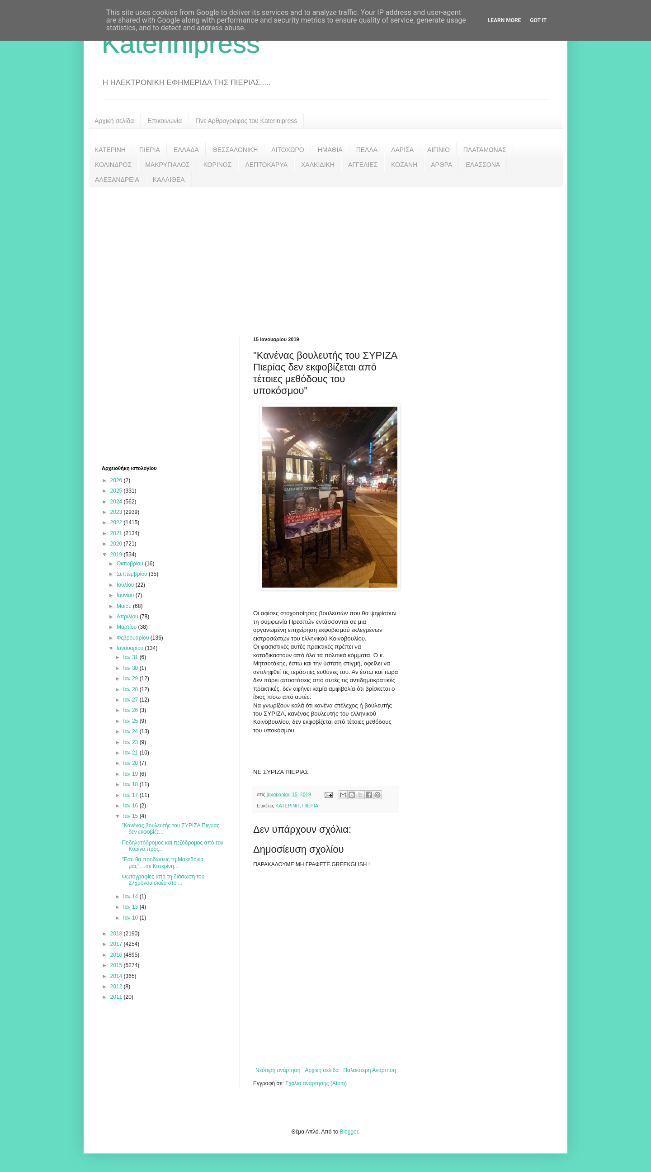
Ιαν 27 (131, 700)
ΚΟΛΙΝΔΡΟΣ (113, 164)
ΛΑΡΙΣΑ (402, 149)
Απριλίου (128, 616)
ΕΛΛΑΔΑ (186, 149)
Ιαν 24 (131, 731)
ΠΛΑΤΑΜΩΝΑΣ (484, 149)
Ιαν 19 (131, 774)
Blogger (349, 1132)
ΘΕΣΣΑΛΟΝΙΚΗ (235, 149)
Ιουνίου (126, 595)
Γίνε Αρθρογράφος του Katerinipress (246, 120)
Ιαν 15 (131, 816)
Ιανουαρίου (131, 648)
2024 (117, 501)
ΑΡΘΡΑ (441, 164)
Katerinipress (181, 43)
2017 (117, 944)
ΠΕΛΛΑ (367, 149)
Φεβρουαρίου (134, 638)
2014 (117, 976)
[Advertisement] (325, 255)
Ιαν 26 (131, 710)
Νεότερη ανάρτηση (277, 1070)
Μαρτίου (127, 627)
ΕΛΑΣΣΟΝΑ (483, 164)
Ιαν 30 (131, 668)
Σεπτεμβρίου (133, 574)
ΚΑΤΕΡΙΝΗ (110, 149)
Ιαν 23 (131, 742)
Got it (538, 20)
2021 (117, 533)
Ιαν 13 (131, 907)
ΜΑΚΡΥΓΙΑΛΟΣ (167, 164)
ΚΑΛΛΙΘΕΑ (169, 179)
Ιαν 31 (131, 657)
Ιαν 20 (131, 763)
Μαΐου (125, 606)
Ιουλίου (126, 585)
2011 (117, 997)
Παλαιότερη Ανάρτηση (369, 1070)
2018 (117, 933)
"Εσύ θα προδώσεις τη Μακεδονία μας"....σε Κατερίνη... (162, 862)
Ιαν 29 (131, 678)
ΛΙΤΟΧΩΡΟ (287, 149)
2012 (117, 986)
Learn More (504, 20)
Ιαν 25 (131, 721)
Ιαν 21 (131, 753)
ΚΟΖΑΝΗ (404, 164)
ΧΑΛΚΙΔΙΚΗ (318, 164)
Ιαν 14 (131, 896)
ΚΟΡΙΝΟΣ (217, 164)
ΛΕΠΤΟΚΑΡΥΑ (266, 164)
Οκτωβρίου (131, 563)
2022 (117, 522)
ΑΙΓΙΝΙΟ (438, 149)
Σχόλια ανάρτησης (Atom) (316, 1083)
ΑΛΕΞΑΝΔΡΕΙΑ (117, 179)
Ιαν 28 (131, 689)
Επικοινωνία (164, 120)
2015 (117, 965)
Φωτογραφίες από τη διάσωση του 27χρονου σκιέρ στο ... (163, 879)
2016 (117, 955)
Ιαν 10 (131, 918)
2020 (117, 544)
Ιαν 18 (131, 784)
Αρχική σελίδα (114, 120)
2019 (117, 554)
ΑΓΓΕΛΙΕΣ (362, 164)
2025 (117, 491)
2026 (117, 480)
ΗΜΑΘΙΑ (330, 149)
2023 (117, 512)
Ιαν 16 (131, 805)
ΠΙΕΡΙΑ (149, 149)
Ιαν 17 (131, 795)
